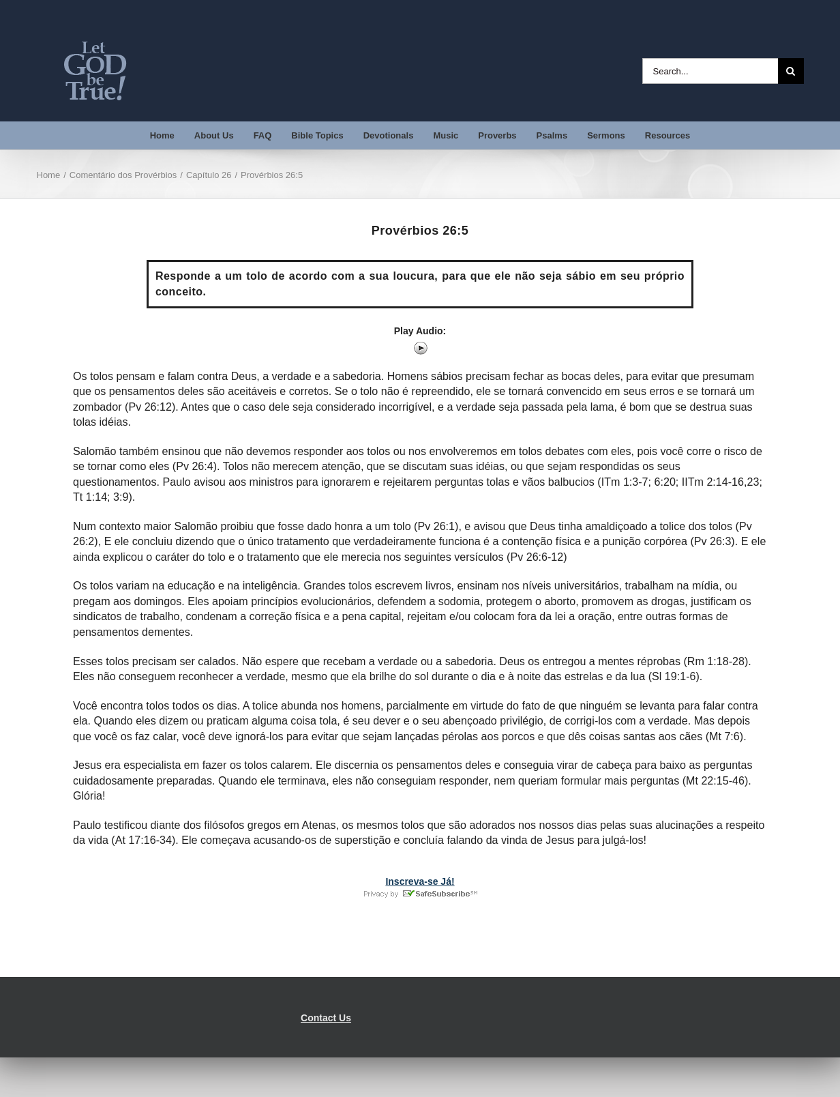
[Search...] (710, 71)
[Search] (791, 71)
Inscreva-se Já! (419, 881)
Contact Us (326, 1017)
